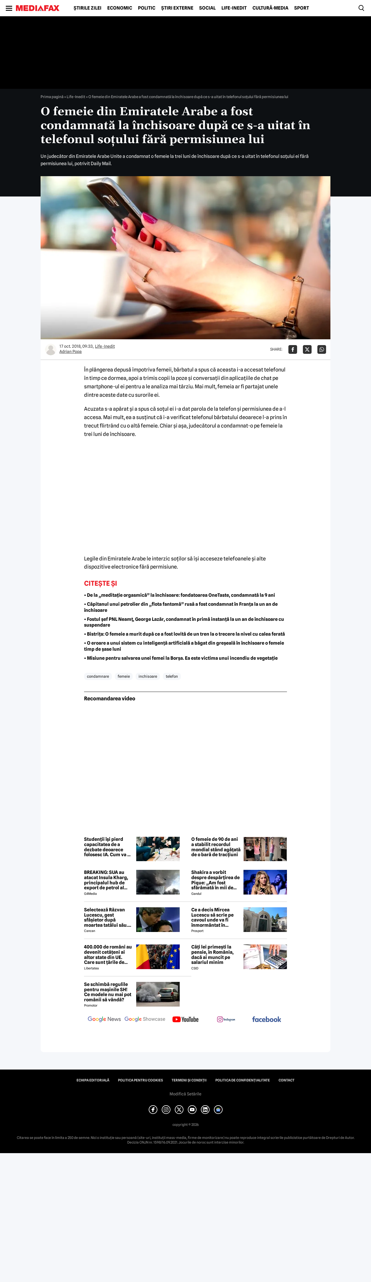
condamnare (98, 676)
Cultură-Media (270, 8)
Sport (301, 8)
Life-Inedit (234, 8)
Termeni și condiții (189, 1080)
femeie (124, 676)
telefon (172, 676)
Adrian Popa (70, 351)
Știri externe (177, 8)
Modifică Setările (185, 1094)
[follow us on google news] (104, 1019)
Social (207, 8)
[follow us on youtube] (185, 1019)
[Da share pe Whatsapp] (321, 349)
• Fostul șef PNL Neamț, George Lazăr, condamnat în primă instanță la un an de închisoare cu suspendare (184, 622)
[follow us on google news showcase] (145, 1019)
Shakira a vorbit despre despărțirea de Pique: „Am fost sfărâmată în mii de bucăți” (215, 880)
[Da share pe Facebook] (292, 349)
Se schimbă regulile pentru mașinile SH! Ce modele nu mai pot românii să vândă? (107, 992)
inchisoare (148, 676)
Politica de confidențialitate (242, 1080)
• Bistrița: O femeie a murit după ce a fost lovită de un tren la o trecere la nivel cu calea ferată (184, 634)
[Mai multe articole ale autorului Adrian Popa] (51, 349)
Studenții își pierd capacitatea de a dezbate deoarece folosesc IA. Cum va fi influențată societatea (108, 847)
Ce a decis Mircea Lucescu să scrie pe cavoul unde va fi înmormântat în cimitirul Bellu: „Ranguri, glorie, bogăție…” (212, 917)
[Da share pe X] (307, 349)
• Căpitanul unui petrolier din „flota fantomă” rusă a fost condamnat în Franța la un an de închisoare (181, 607)
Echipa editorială (93, 1080)
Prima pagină (52, 96)
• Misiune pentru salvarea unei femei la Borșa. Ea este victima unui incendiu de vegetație (181, 658)
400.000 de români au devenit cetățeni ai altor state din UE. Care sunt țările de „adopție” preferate (108, 954)
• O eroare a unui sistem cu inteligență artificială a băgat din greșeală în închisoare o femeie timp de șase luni (184, 646)
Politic (146, 8)
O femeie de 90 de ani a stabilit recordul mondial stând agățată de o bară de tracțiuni (216, 847)
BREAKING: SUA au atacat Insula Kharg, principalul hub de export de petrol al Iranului (106, 880)
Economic (119, 8)
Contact (286, 1080)
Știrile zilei (87, 8)
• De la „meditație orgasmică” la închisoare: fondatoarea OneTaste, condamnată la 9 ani (179, 595)
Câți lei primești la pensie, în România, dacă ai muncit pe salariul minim (212, 954)
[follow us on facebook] (266, 1019)
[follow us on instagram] (226, 1019)
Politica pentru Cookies (140, 1080)
